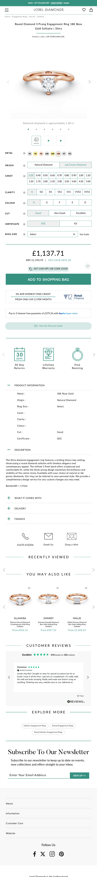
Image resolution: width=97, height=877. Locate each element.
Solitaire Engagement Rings (33, 726)
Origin (9, 166)
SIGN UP (79, 776)
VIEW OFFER (56, 3)
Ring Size (11, 234)
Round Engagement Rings (63, 726)
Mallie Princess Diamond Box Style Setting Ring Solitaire (77, 624)
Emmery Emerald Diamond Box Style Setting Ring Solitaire (48, 624)
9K (30, 154)
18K (47, 154)
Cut (7, 214)
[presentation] (7, 83)
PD (70, 154)
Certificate (12, 224)
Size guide (84, 234)
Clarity (10, 192)
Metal (9, 153)
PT (64, 154)
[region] (48, 677)
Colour (10, 203)
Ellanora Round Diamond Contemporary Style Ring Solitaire (20, 624)
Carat (9, 176)
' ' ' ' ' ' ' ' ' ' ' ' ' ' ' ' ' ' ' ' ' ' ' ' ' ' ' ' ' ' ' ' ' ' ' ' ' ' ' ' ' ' (52, 234)
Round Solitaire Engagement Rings (48, 732)
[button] (28, 129)
